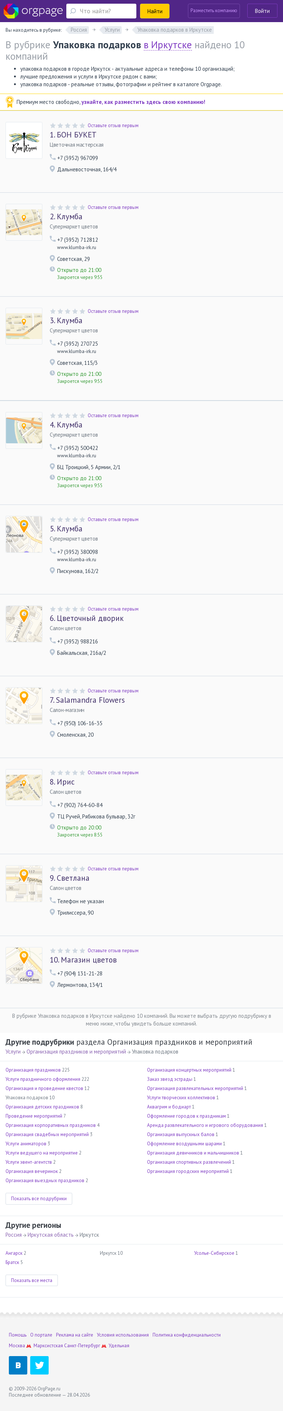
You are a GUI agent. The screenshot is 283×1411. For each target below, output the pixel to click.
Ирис (62, 782)
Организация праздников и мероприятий (76, 1051)
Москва (17, 1345)
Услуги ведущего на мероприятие (42, 1153)
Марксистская (48, 1345)
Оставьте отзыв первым (113, 125)
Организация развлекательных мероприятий (195, 1088)
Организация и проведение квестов (44, 1088)
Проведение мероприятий (34, 1116)
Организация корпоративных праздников (51, 1125)
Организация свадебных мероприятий (47, 1134)
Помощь (18, 1335)
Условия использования (123, 1335)
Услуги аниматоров (26, 1144)
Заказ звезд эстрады (169, 1079)
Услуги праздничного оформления (43, 1079)
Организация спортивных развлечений (189, 1162)
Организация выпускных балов (180, 1134)
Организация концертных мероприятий (189, 1070)
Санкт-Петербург (82, 1345)
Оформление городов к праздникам (186, 1116)
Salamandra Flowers (87, 700)
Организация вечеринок (32, 1171)
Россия (14, 1234)
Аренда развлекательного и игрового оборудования (205, 1125)
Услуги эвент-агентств (29, 1162)
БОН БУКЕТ (73, 135)
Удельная (119, 1345)
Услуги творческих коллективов (181, 1097)
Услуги (13, 1051)
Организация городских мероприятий (188, 1171)
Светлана (70, 878)
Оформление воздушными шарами (184, 1144)
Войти (262, 10)
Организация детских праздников (42, 1107)
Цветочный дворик (86, 618)
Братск (12, 1262)
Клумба (66, 217)
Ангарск (14, 1253)
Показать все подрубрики (39, 1198)
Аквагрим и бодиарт (169, 1107)
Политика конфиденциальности (187, 1335)
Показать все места (31, 1280)
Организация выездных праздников (45, 1180)
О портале (41, 1335)
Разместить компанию (214, 10)
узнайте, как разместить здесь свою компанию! (143, 101)
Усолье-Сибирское (214, 1253)
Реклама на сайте (74, 1335)
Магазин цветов (83, 960)
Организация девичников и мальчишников (193, 1153)
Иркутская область (51, 1234)
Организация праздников (33, 1070)
